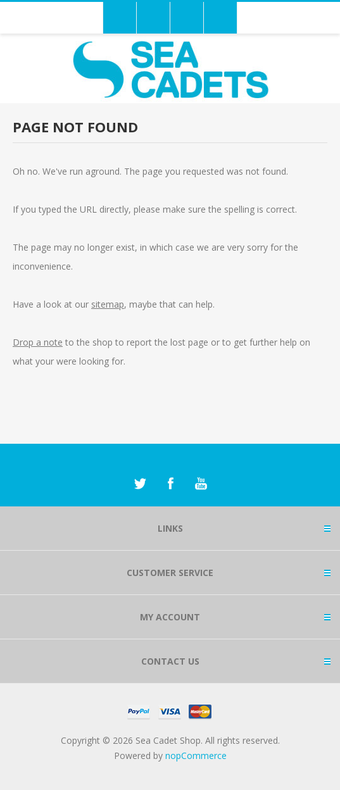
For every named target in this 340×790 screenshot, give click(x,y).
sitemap (107, 304)
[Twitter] (140, 483)
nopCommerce (196, 755)
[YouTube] (201, 483)
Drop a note (38, 342)
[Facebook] (170, 483)
